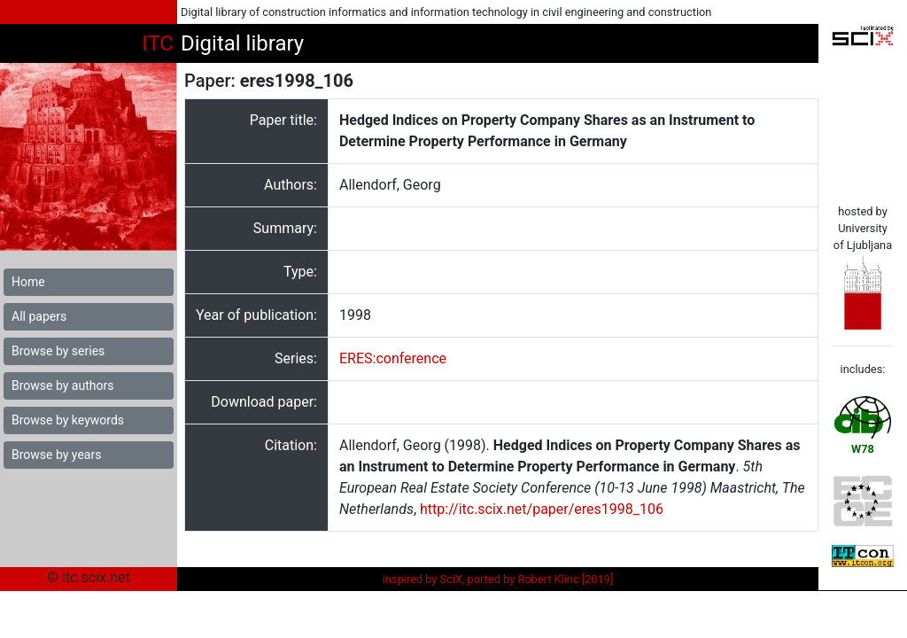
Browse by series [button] (58, 351)
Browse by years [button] (56, 454)
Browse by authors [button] (62, 385)
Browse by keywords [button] (68, 420)
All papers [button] (39, 316)
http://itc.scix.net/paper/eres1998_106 (541, 509)
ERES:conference (392, 358)
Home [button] (28, 282)
